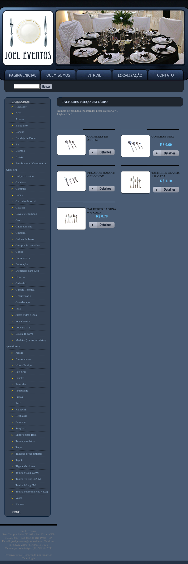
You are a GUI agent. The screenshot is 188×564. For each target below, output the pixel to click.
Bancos (20, 131)
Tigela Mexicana (25, 466)
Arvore (20, 119)
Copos (19, 251)
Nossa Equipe (24, 365)
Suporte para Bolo (26, 434)
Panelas (20, 377)
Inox (18, 308)
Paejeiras (21, 371)
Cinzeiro (21, 232)
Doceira (20, 276)
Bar (18, 144)
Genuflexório (23, 295)
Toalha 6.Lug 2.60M (27, 472)
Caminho (21, 188)
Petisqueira (22, 390)
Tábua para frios (25, 441)
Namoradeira (23, 358)
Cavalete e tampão (26, 213)
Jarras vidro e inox (26, 314)
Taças (19, 447)
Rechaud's (21, 415)
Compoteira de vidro (27, 245)
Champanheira (24, 226)
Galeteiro (21, 283)
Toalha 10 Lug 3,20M (28, 478)
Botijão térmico (25, 175)
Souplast (21, 428)
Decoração (22, 264)
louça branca (23, 321)
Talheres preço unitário (29, 453)
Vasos (19, 497)
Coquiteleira (23, 258)
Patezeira (21, 384)
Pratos (19, 396)
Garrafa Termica (25, 289)
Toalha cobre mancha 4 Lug (32, 491)
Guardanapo (23, 302)
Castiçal (20, 207)
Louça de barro (24, 333)
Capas (19, 194)
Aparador (21, 106)
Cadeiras (21, 182)
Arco (18, 112)
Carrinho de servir (26, 201)
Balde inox (22, 125)
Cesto (19, 220)
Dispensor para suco (27, 270)
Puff (18, 403)
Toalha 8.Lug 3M (26, 485)
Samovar (21, 422)
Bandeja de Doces (26, 138)
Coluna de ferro (25, 239)
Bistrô (19, 157)
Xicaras (20, 504)
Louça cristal (23, 327)
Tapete (19, 459)
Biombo (20, 150)
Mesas (19, 352)
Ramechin (21, 409)
